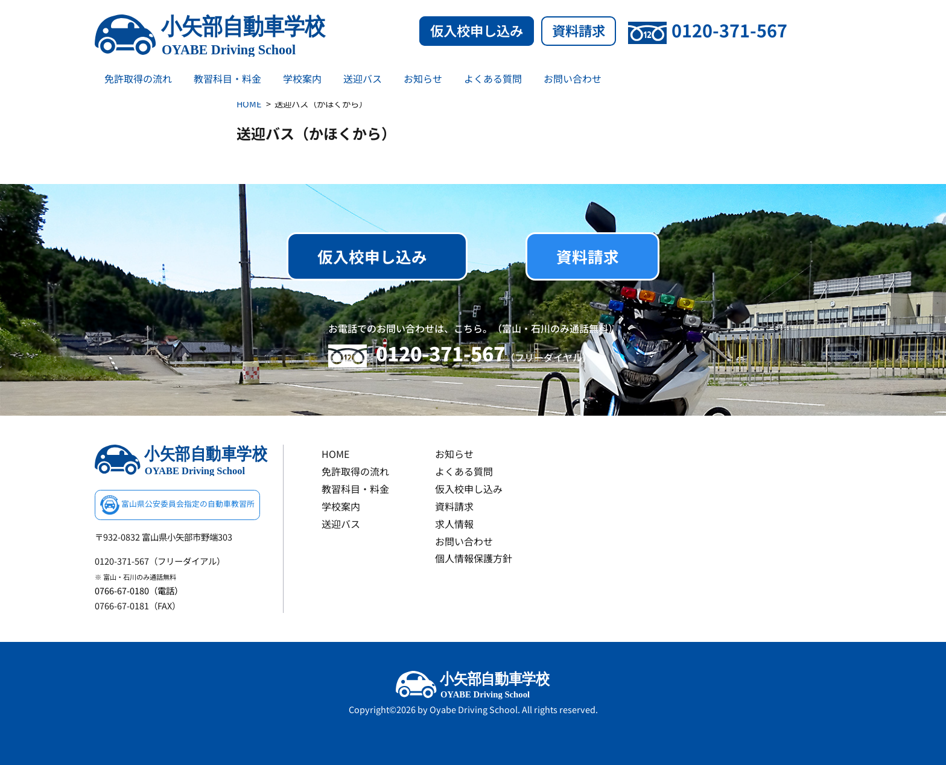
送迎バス (362, 78)
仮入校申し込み (476, 30)
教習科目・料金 (227, 78)
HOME (249, 103)
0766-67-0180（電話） (139, 590)
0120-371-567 (707, 29)
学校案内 (302, 78)
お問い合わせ (573, 78)
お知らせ (423, 78)
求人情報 (454, 523)
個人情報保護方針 (473, 558)
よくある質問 (493, 78)
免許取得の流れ (138, 78)
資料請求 (578, 30)
